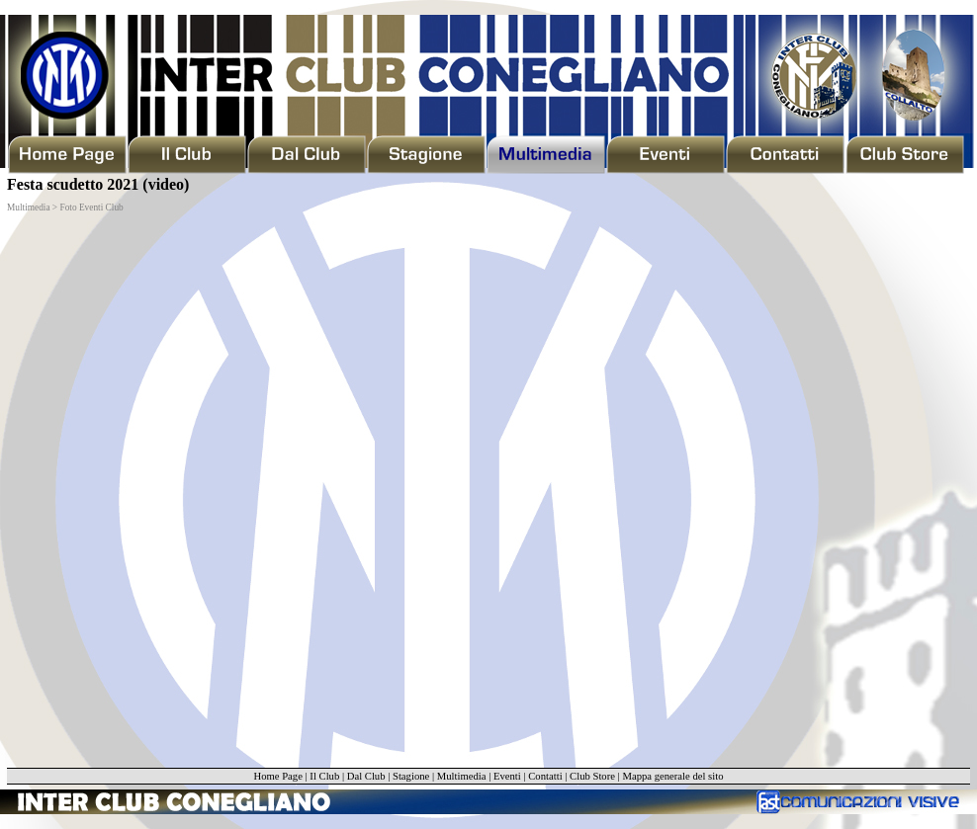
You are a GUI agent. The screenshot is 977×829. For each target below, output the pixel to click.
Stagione (411, 776)
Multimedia (462, 776)
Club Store (592, 776)
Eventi (507, 776)
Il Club (324, 776)
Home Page (277, 776)
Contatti (545, 776)
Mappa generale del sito (672, 776)
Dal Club (366, 776)
